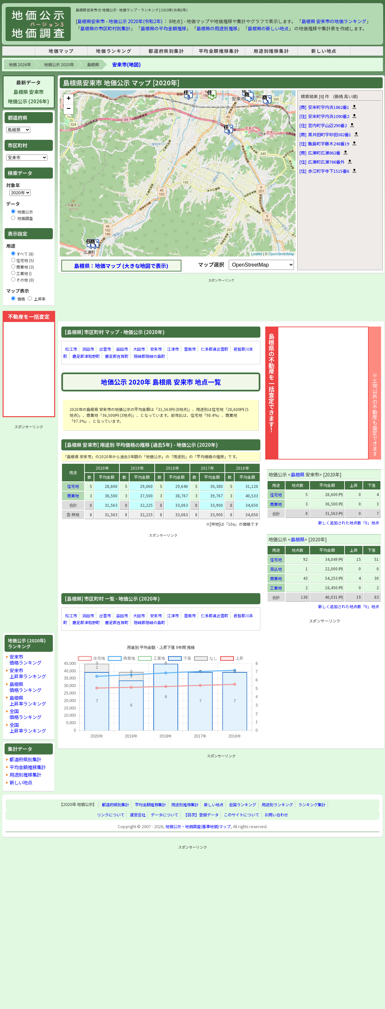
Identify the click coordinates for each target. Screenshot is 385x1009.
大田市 (139, 349)
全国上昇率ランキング (27, 727)
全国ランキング (242, 805)
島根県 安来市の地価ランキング (333, 21)
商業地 (73, 495)
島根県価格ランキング (25, 686)
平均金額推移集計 (219, 51)
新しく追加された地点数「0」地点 (348, 522)
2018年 (172, 468)
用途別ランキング (277, 805)
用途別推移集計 (271, 51)
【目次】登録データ (201, 815)
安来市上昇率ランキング (27, 673)
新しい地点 (324, 51)
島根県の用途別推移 (217, 28)
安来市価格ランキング (25, 659)
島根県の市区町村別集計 (105, 28)
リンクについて (110, 815)
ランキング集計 (312, 805)
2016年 (242, 468)
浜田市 (88, 349)
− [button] (69, 109)
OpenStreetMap (281, 254)
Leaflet (256, 254)
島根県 (93, 64)
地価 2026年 (20, 64)
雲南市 (190, 349)
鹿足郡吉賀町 (117, 356)
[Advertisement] (29, 529)
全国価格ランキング (25, 714)
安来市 (156, 349)
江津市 (173, 349)
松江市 (71, 349)
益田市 (122, 349)
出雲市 (105, 349)
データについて (164, 815)
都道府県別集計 (166, 51)
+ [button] (69, 99)
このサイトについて (241, 815)
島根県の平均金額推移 (163, 28)
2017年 (207, 468)
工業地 (276, 588)
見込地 (276, 569)
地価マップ (61, 51)
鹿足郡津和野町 (86, 356)
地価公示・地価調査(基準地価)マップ (198, 826)
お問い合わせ (276, 815)
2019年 (137, 468)
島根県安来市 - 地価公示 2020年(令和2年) (119, 21)
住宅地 (73, 486)
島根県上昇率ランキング (27, 700)
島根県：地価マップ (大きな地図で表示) (121, 266)
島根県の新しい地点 (268, 28)
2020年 (102, 468)
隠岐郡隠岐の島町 (149, 356)
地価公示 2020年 (59, 64)
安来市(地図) (126, 64)
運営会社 (138, 815)
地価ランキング (113, 51)
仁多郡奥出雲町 (214, 349)
